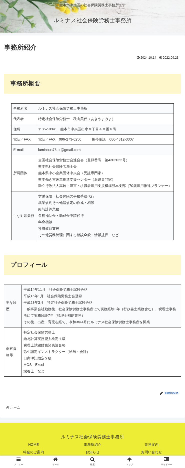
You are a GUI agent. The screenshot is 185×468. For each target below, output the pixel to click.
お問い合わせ (151, 452)
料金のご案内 (33, 452)
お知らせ (93, 452)
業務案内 (151, 445)
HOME (33, 445)
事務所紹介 (92, 445)
